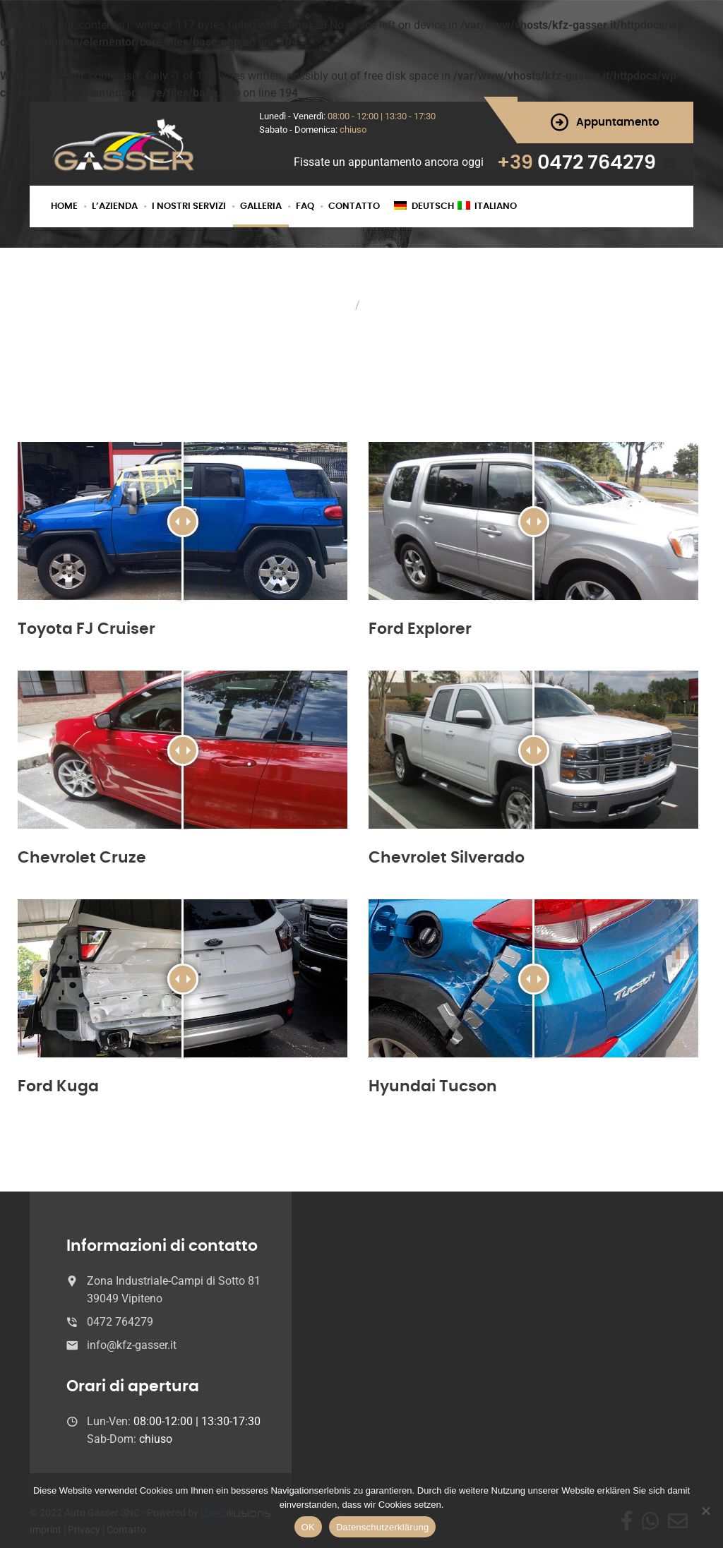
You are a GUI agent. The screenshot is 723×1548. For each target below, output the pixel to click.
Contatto (354, 206)
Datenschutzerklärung (382, 1527)
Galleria (261, 206)
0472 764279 (596, 162)
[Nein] (705, 1511)
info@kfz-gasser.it (132, 1345)
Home (64, 206)
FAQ (305, 206)
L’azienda (115, 206)
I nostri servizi (189, 206)
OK (308, 1527)
